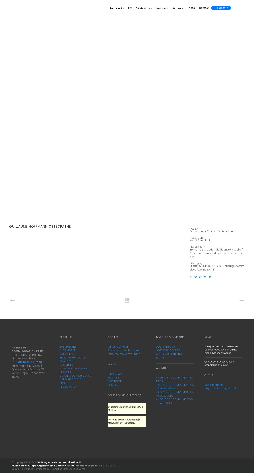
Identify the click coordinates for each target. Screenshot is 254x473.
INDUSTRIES (66, 365)
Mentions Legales (86, 465)
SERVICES (65, 372)
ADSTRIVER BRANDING (169, 354)
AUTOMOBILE (67, 350)
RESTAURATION (68, 386)
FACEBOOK (115, 381)
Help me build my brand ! (221, 388)
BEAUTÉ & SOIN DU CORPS (75, 376)
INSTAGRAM (115, 374)
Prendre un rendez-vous (123, 350)
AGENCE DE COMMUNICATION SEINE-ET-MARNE (175, 386)
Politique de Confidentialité (35, 468)
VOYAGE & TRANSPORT (73, 368)
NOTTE (160, 357)
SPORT (64, 383)
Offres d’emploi (118, 346)
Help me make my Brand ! (125, 354)
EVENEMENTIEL (68, 346)
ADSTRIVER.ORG (165, 346)
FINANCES (65, 361)
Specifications (214, 385)
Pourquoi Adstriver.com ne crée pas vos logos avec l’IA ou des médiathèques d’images (221, 349)
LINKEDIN (113, 385)
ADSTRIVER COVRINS (168, 350)
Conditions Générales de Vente (68, 468)
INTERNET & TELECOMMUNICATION (73, 355)
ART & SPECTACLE (70, 379)
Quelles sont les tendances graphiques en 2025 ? (219, 363)
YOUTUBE (113, 377)
